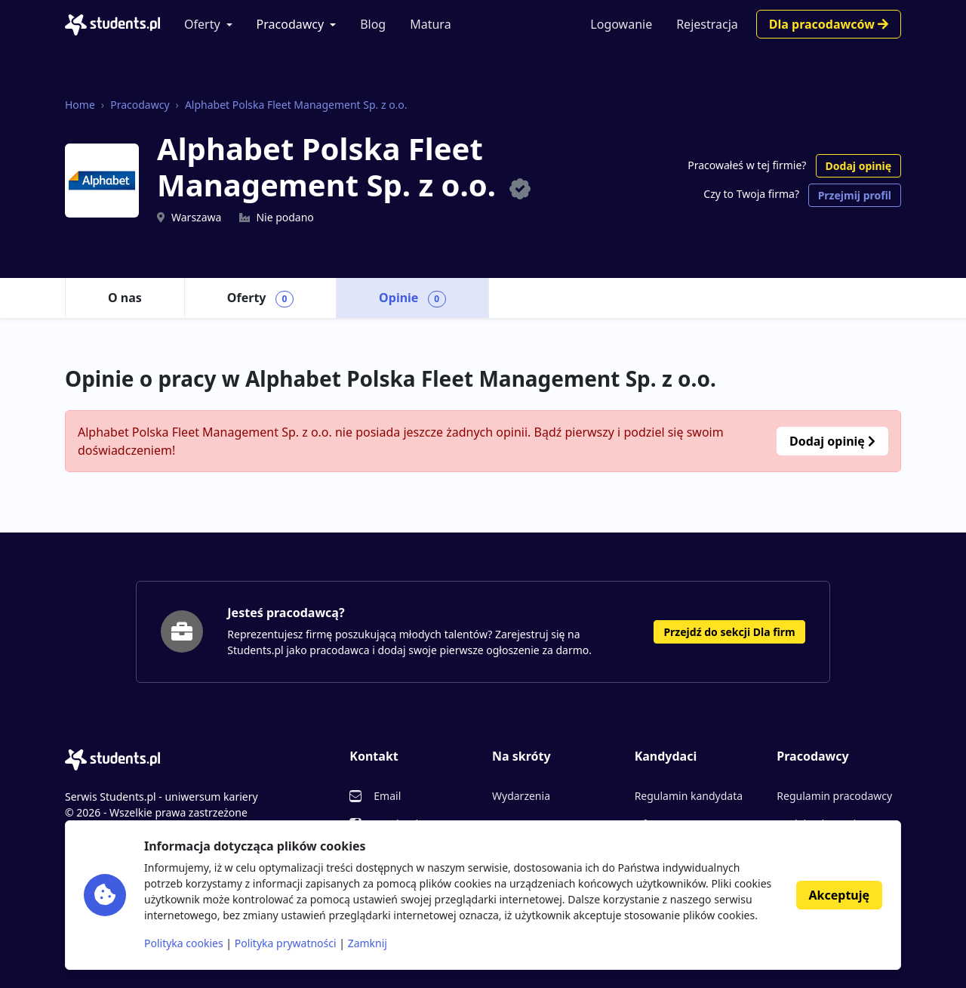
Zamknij (367, 943)
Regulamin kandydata (689, 796)
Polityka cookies (183, 943)
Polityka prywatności (286, 943)
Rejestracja (707, 24)
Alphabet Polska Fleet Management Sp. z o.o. (296, 104)
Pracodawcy (291, 24)
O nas (125, 297)
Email (387, 796)
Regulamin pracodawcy (834, 796)
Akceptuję (839, 895)
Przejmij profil (854, 195)
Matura (430, 24)
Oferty (202, 24)
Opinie (412, 298)
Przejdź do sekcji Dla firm (729, 632)
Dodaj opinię (858, 166)
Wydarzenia (521, 796)
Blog (373, 24)
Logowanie (621, 24)
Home (80, 104)
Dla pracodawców (828, 24)
